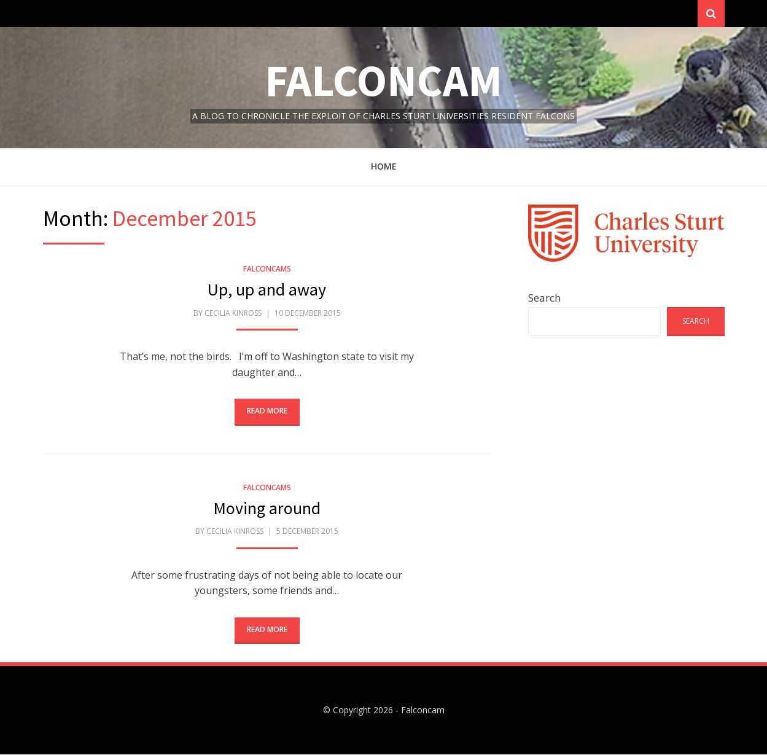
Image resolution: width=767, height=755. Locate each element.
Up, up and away (267, 291)
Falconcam (383, 81)
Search (544, 298)
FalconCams (267, 269)
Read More (267, 412)
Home (384, 167)
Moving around (267, 509)
